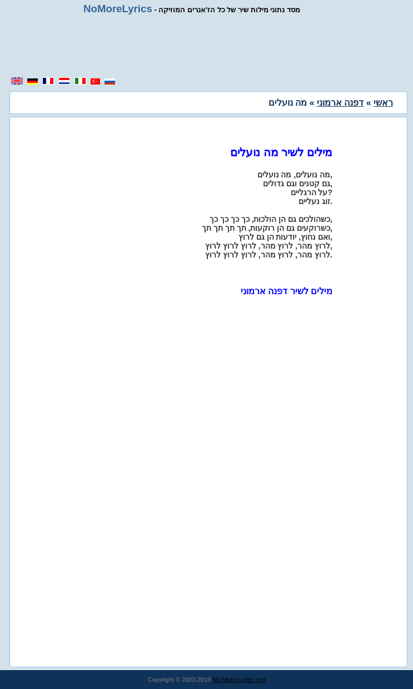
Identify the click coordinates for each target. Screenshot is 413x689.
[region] (210, 46)
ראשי (383, 102)
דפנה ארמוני (340, 102)
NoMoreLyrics (117, 8)
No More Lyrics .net (239, 679)
